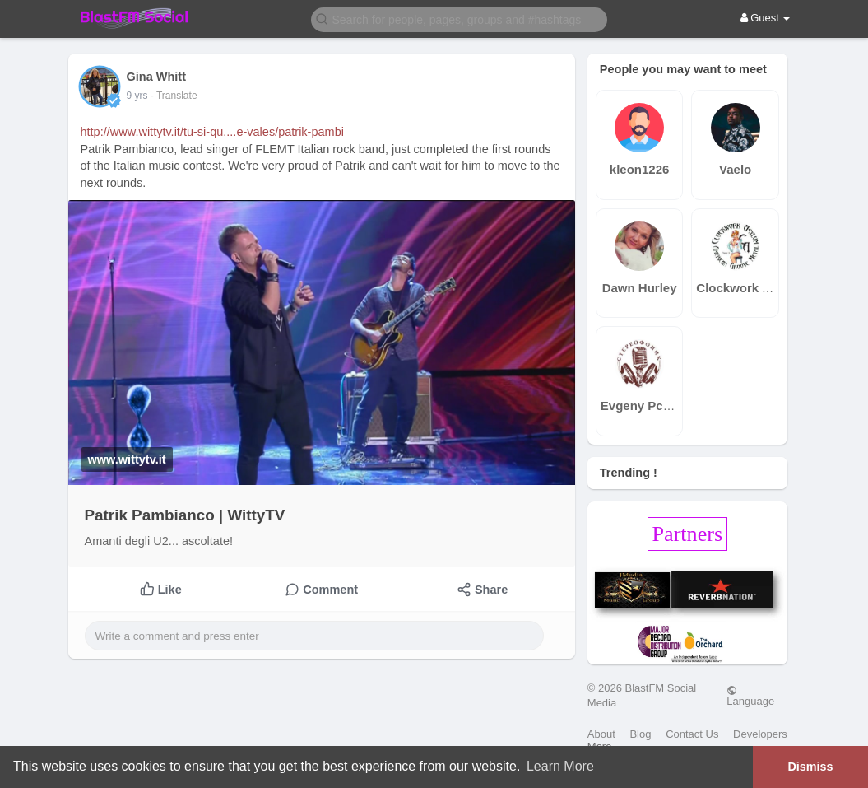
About (601, 734)
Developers (760, 734)
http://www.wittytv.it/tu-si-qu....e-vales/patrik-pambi (212, 131)
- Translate (174, 95)
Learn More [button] (560, 766)
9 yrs (137, 95)
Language (750, 695)
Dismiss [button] (810, 766)
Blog (640, 734)
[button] (459, 18)
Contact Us (692, 734)
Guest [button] (765, 18)
